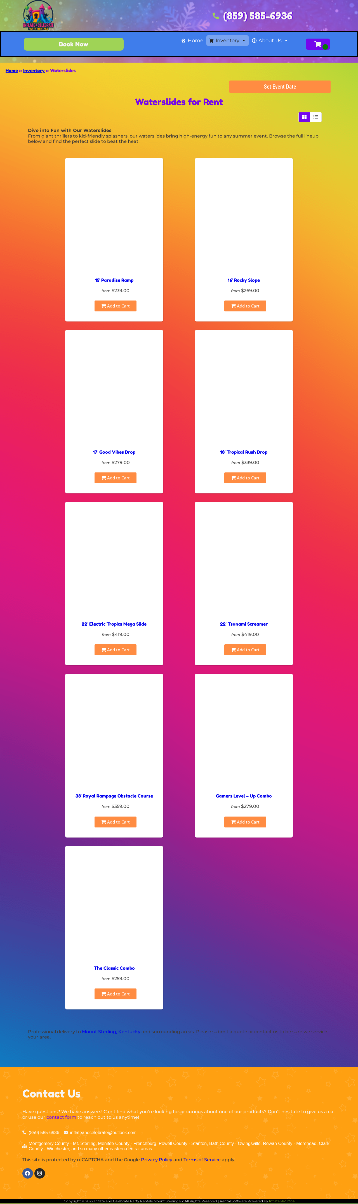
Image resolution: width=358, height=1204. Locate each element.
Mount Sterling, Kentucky (111, 1031)
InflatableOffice (282, 1202)
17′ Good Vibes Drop (114, 452)
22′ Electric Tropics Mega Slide (114, 624)
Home (195, 40)
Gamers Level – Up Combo (244, 796)
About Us (273, 40)
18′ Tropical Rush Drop (243, 452)
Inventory (231, 40)
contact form (61, 1117)
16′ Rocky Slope (244, 280)
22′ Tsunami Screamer (244, 624)
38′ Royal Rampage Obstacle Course (114, 796)
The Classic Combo (114, 968)
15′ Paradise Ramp (114, 280)
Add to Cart (115, 306)
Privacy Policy (156, 1159)
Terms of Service (202, 1159)
